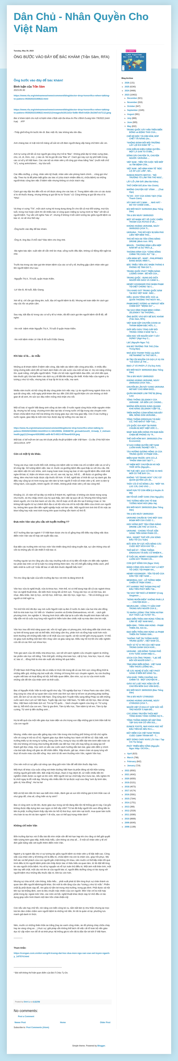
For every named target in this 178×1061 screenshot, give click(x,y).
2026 (127, 83)
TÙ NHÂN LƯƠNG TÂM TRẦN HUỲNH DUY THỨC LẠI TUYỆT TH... (145, 613)
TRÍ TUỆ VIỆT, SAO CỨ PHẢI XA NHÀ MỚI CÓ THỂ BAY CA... (145, 472)
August (131, 114)
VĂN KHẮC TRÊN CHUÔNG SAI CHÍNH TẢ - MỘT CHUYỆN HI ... (143, 678)
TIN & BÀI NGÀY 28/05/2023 (140, 514)
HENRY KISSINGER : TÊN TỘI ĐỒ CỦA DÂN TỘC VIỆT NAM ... (145, 574)
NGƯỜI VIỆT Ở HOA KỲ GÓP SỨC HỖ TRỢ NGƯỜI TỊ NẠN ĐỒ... (145, 708)
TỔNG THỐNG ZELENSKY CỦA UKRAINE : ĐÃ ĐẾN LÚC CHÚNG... (145, 401)
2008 (127, 827)
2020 (127, 778)
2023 (127, 95)
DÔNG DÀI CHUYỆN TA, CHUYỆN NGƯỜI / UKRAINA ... (143, 156)
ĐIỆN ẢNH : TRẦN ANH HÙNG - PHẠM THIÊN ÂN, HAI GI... (145, 626)
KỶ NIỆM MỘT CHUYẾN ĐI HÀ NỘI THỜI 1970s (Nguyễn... (143, 465)
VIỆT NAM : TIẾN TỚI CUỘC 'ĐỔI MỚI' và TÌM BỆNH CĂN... (145, 163)
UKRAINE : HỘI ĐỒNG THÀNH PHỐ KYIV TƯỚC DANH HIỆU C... (144, 652)
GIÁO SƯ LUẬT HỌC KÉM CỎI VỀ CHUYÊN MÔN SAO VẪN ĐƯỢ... (143, 684)
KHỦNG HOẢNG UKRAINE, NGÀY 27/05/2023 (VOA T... (143, 701)
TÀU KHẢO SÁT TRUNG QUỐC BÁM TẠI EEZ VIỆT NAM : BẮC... (144, 291)
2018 (127, 786)
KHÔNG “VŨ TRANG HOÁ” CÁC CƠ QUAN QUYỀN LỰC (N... (144, 478)
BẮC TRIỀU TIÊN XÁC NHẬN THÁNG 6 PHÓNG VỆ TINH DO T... (145, 266)
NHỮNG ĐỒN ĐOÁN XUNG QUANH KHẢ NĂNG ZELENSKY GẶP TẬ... (144, 407)
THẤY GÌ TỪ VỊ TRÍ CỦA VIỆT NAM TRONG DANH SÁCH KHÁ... (143, 646)
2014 (127, 802)
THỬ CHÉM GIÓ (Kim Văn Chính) (142, 185)
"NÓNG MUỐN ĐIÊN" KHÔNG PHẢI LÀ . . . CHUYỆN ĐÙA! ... (145, 600)
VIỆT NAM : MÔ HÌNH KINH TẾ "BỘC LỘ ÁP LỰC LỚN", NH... (144, 169)
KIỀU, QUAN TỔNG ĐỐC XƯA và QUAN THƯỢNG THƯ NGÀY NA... (144, 298)
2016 (127, 794)
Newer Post (20, 1022)
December (132, 98)
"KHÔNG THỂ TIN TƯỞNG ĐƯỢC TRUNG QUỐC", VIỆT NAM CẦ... (143, 639)
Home (63, 1022)
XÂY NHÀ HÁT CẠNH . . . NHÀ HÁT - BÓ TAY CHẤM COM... (144, 203)
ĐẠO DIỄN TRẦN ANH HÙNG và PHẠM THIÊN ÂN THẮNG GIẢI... (145, 633)
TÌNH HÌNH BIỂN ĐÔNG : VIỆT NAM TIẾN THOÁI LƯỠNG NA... (144, 665)
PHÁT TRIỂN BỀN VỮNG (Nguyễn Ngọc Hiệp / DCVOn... (143, 747)
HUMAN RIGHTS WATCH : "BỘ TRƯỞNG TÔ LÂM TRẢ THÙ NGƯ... (145, 176)
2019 (127, 782)
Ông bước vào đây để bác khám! (38, 80)
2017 (127, 790)
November (132, 102)
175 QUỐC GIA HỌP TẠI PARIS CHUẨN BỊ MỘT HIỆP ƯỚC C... (143, 426)
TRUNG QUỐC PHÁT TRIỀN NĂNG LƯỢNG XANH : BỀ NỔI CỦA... (143, 272)
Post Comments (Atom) (37, 1027)
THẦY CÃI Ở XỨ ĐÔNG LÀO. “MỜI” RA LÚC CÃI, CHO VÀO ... (145, 485)
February (132, 761)
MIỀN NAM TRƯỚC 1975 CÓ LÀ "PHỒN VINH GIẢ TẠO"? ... (142, 459)
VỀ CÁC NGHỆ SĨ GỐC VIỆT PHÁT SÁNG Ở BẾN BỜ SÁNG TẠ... (143, 672)
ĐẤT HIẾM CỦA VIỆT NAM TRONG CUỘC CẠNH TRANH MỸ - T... (143, 734)
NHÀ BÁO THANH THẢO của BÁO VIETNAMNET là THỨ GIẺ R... (143, 354)
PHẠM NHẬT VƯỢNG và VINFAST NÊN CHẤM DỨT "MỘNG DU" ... (145, 304)
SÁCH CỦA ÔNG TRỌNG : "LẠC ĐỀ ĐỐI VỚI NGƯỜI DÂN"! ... (144, 659)
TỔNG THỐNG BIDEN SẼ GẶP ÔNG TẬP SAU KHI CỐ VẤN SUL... (144, 721)
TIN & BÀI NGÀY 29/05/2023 (140, 376)
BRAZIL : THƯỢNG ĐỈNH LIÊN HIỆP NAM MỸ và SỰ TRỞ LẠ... (144, 246)
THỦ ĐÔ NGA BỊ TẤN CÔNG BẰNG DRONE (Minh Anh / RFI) (143, 240)
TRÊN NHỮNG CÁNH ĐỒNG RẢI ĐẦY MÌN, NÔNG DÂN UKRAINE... (145, 414)
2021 (127, 774)
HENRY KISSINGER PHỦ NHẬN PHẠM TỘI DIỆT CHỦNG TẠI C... (145, 285)
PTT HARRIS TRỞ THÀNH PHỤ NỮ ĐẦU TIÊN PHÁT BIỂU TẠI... (143, 588)
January (131, 765)
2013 (127, 807)
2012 (127, 810)
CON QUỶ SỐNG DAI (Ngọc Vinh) (143, 563)
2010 (127, 819)
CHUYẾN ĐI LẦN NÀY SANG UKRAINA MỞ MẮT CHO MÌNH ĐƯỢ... (145, 388)
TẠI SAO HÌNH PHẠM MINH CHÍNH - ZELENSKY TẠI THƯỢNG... (144, 311)
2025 (127, 87)
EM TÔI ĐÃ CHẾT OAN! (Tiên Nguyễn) (145, 497)
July (129, 118)
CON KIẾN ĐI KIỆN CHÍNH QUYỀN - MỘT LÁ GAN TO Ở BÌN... (144, 150)
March (130, 757)
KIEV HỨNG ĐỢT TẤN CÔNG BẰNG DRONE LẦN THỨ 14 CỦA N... (144, 525)
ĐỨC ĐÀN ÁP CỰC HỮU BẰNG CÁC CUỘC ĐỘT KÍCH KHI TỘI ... (144, 545)
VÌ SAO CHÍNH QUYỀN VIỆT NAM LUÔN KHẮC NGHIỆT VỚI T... (143, 446)
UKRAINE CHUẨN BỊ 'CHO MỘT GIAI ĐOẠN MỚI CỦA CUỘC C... (144, 519)
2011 (127, 814)
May (129, 126)
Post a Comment (26, 1016)
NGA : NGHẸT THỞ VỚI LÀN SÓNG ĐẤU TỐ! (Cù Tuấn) (144, 538)
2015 (127, 798)
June (129, 122)
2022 (127, 770)
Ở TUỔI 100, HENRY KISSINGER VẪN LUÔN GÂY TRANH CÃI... (145, 558)
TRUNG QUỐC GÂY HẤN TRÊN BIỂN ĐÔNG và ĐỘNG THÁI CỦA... (144, 131)
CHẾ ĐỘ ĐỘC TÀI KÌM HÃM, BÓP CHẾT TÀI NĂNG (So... (143, 137)
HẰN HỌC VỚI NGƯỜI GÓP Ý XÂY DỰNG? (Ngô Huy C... (143, 337)
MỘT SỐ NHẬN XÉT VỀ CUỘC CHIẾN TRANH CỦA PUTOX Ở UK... (145, 220)
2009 (127, 822)
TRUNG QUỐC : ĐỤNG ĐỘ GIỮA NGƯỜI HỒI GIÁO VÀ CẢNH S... (143, 279)
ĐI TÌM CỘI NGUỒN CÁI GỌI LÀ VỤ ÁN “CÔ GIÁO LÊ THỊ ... (145, 360)
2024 (127, 90)
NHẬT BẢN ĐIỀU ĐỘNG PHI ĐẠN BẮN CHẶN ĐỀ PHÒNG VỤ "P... (145, 433)
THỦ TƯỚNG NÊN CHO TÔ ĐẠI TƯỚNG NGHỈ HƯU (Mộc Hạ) (142, 502)
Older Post (105, 1022)
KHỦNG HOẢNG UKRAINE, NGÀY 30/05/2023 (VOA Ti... (143, 227)
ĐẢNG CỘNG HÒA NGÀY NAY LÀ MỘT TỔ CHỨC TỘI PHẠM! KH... (145, 568)
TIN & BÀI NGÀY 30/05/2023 (140, 215)
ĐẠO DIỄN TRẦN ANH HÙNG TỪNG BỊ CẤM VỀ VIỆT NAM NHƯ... (145, 620)
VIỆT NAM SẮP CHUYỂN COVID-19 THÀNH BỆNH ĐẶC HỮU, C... (143, 324)
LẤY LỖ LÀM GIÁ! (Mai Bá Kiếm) (142, 181)
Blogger (101, 1046)
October (131, 106)
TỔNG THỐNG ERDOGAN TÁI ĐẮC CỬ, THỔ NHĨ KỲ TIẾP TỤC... (144, 420)
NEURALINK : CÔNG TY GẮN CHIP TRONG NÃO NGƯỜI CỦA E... (143, 607)
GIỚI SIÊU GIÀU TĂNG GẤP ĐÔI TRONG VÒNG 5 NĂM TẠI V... (142, 330)
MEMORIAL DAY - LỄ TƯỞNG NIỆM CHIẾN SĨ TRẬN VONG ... (144, 581)
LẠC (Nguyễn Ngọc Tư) (138, 342)
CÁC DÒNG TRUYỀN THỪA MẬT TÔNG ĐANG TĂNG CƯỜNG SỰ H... (145, 714)
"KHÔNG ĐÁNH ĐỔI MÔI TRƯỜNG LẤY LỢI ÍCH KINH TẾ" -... (143, 144)
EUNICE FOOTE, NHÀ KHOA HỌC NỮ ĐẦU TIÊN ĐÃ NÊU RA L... (145, 727)
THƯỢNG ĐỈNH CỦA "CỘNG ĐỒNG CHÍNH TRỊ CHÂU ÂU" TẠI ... (144, 253)
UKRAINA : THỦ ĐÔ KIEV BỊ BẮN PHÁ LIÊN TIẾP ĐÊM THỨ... (145, 233)
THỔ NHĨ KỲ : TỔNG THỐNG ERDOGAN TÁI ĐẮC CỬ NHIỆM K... (145, 551)
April (129, 753)
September (132, 110)
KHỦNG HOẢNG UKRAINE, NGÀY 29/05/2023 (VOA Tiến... (143, 381)
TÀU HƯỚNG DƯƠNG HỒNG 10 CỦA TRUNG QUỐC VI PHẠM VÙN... (144, 452)
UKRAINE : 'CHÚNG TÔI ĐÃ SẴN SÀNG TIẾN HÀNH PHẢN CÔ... (143, 532)
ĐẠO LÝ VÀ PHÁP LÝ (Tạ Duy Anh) (144, 366)
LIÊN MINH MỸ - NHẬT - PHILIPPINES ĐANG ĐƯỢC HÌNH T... (145, 259)
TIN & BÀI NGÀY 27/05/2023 (140, 697)
